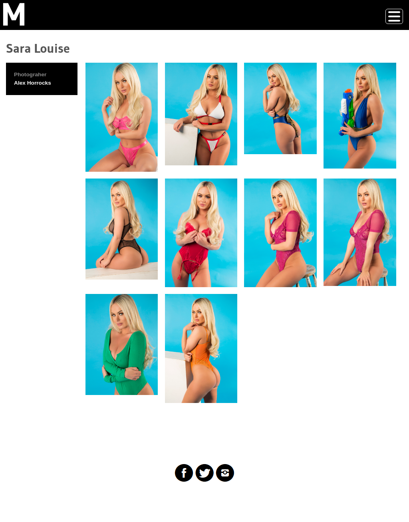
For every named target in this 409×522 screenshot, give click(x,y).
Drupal (45, 499)
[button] (121, 117)
